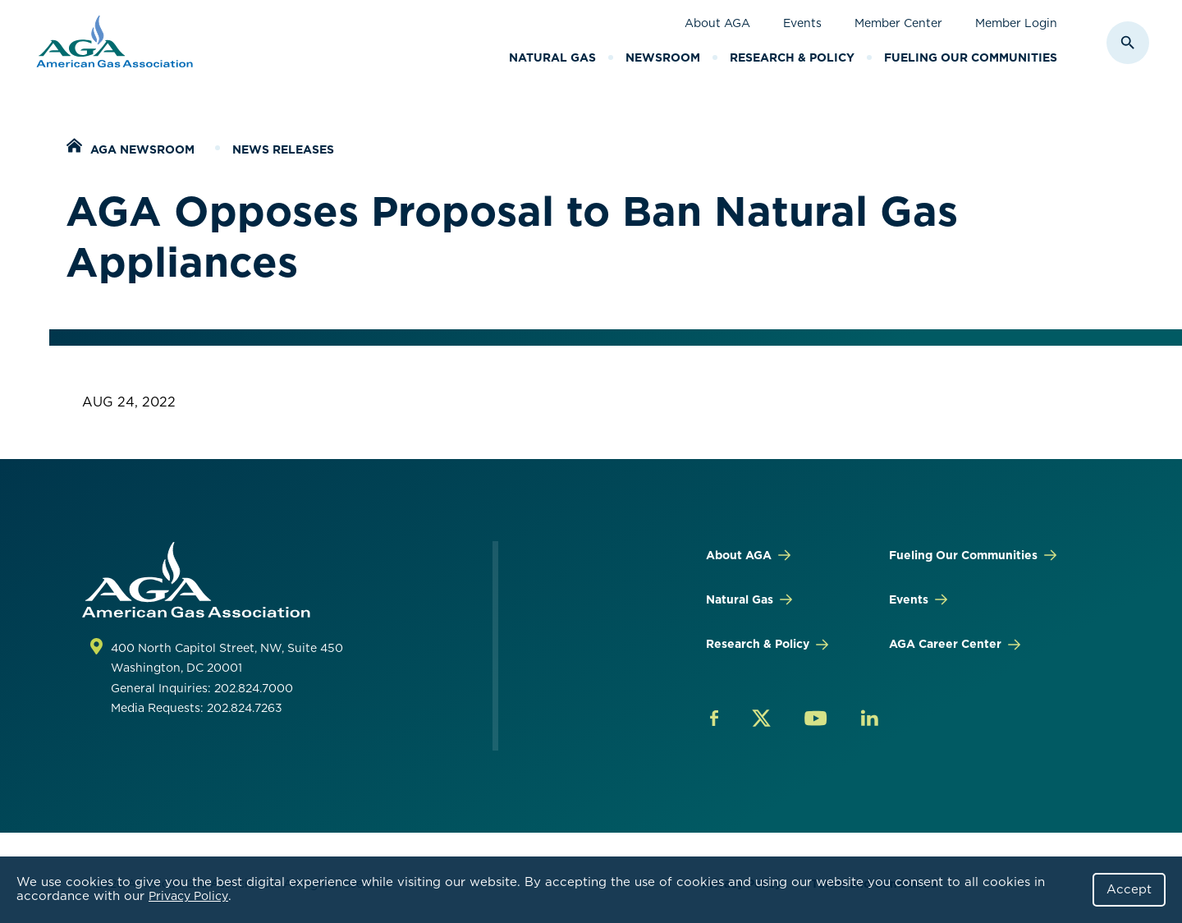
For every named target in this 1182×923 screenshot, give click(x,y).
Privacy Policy (188, 895)
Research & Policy (792, 57)
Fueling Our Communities (970, 57)
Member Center (898, 23)
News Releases (283, 149)
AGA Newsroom (142, 149)
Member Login (1016, 23)
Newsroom (662, 57)
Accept (1129, 889)
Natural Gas (552, 57)
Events (802, 23)
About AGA (717, 23)
